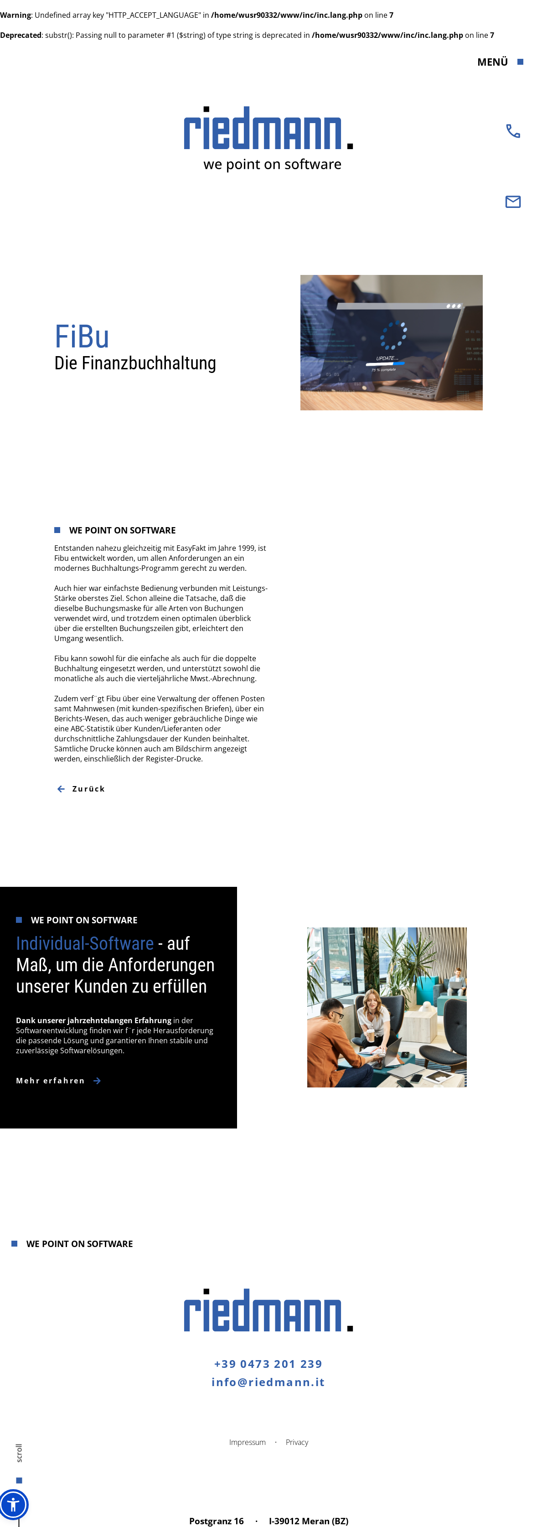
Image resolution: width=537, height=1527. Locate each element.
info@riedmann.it (268, 1381)
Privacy (297, 1442)
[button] (13, 1504)
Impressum (247, 1442)
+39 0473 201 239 (268, 1363)
